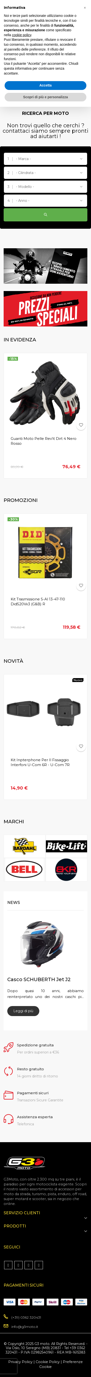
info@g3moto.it (24, 1326)
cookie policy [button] (21, 35)
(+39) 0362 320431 (26, 1317)
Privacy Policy (20, 1362)
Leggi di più (23, 1011)
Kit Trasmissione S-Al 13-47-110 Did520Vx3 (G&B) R (38, 601)
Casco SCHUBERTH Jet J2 (39, 979)
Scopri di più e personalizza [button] (45, 97)
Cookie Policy (48, 1362)
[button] (85, 8)
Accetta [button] (45, 85)
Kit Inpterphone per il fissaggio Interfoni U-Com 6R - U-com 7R (40, 762)
